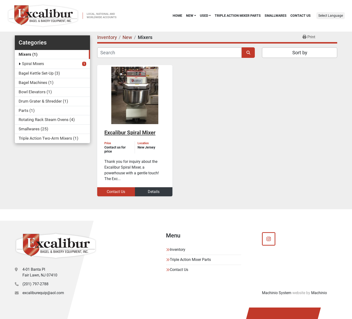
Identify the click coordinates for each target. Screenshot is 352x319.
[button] (191, 15)
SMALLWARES (276, 15)
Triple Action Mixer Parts (238, 15)
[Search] (169, 52)
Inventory (177, 249)
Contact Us (300, 15)
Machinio (319, 293)
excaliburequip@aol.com (43, 293)
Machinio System (276, 293)
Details (154, 191)
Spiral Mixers (33, 63)
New (189, 15)
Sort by (299, 52)
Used (204, 15)
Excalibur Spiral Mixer (129, 133)
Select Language (330, 15)
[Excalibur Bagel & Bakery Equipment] (56, 245)
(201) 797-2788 (35, 284)
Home (177, 15)
